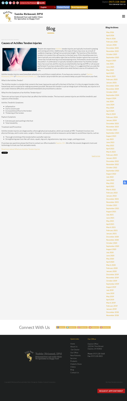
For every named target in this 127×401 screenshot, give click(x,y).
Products (73, 361)
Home (72, 344)
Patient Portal (63, 7)
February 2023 (112, 155)
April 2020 (110, 262)
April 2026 (110, 35)
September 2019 (112, 284)
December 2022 (112, 161)
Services (73, 358)
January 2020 (111, 271)
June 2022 (110, 180)
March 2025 (111, 76)
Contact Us (74, 372)
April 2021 (110, 224)
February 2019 (112, 306)
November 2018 (112, 315)
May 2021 (110, 221)
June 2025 (110, 67)
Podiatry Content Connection (46, 382)
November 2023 (112, 127)
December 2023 (112, 123)
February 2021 (112, 230)
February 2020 (112, 268)
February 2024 (112, 117)
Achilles (59, 49)
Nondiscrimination (117, 382)
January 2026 (111, 45)
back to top (96, 156)
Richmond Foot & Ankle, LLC (26, 76)
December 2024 (112, 86)
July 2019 (109, 290)
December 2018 (112, 312)
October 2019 (111, 281)
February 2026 (112, 42)
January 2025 (111, 82)
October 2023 (111, 130)
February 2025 (112, 79)
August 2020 (111, 249)
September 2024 (112, 95)
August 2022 (111, 174)
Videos (73, 367)
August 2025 (111, 60)
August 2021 (111, 211)
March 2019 (111, 303)
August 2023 (111, 136)
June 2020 (110, 255)
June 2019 (110, 293)
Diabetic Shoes (76, 364)
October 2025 (111, 54)
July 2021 (109, 215)
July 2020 (109, 252)
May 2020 (110, 259)
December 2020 (112, 237)
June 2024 (110, 104)
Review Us (106, 327)
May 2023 (110, 145)
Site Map (108, 382)
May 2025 (110, 70)
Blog (72, 370)
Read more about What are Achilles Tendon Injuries (20, 149)
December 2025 (112, 48)
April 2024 (110, 111)
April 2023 (110, 149)
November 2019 (112, 277)
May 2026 (110, 32)
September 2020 (112, 246)
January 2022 (111, 196)
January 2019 (111, 309)
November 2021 (112, 202)
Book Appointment (79, 7)
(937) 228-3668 (117, 2)
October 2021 (111, 205)
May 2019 (110, 296)
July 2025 (109, 64)
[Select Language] (47, 7)
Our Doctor (75, 349)
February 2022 (112, 193)
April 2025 (110, 73)
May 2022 (110, 183)
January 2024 (111, 120)
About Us (73, 346)
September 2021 (112, 208)
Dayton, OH (60, 143)
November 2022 (112, 164)
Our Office (74, 352)
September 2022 (112, 171)
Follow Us (72, 327)
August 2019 (111, 287)
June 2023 (110, 142)
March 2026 (111, 38)
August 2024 (111, 98)
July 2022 (109, 177)
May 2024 (110, 108)
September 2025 (112, 57)
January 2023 (111, 158)
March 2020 (111, 265)
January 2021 (111, 233)
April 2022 (110, 186)
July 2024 (109, 101)
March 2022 (111, 189)
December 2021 (112, 199)
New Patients (75, 355)
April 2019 (110, 299)
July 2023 (109, 139)
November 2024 (112, 89)
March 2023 (111, 152)
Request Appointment (111, 391)
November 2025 (112, 51)
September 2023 (112, 133)
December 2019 (112, 274)
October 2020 (111, 243)
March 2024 (111, 114)
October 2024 (111, 92)
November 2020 (112, 240)
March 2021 (111, 227)
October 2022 (111, 167)
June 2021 (110, 218)
